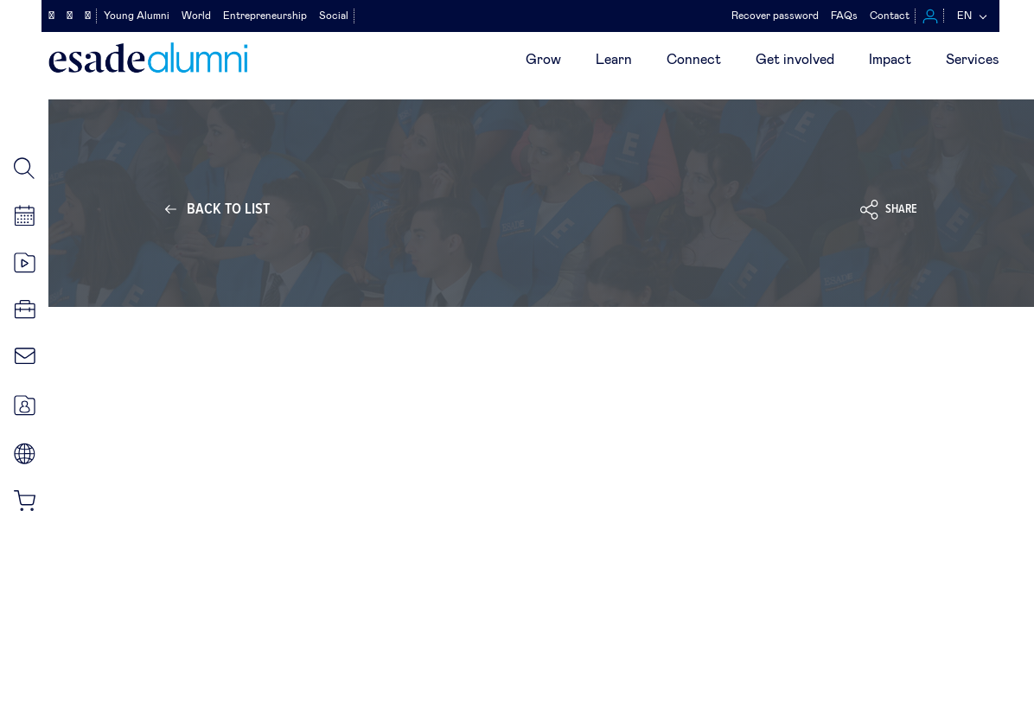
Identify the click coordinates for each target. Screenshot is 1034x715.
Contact (890, 15)
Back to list (228, 209)
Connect (694, 60)
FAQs (844, 15)
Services (972, 60)
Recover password (775, 15)
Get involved (795, 60)
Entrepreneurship (265, 15)
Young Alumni (136, 15)
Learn (614, 60)
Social (333, 15)
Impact (890, 60)
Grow (543, 60)
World (196, 15)
